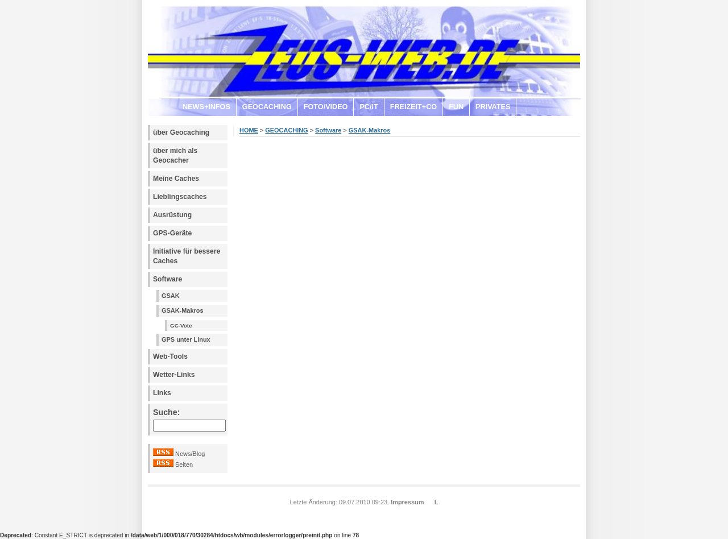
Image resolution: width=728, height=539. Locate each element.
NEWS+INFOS (206, 107)
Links (162, 393)
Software (167, 279)
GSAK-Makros (183, 310)
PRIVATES (492, 107)
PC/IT (368, 107)
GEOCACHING (267, 107)
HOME (248, 130)
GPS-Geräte (172, 233)
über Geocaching (181, 132)
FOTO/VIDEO (326, 107)
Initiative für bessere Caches (186, 256)
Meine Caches (176, 179)
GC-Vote (181, 325)
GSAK (171, 295)
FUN (456, 107)
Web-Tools (170, 356)
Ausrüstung (172, 215)
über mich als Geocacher (175, 155)
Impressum (407, 502)
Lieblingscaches (180, 197)
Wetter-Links (174, 375)
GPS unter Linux (186, 339)
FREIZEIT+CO (413, 107)
